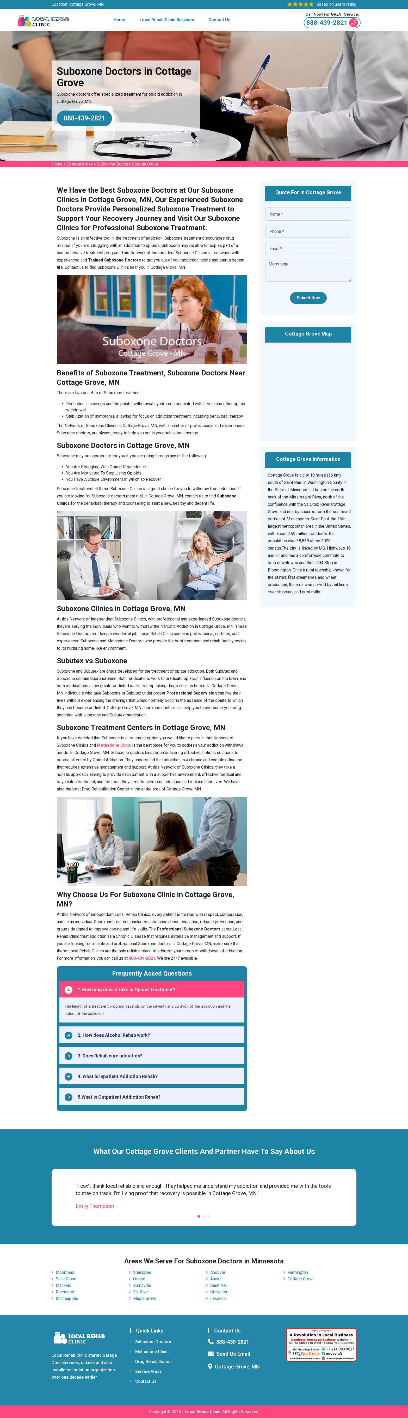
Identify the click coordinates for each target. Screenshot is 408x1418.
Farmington (298, 1272)
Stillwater (218, 1291)
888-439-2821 (332, 22)
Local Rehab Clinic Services (167, 19)
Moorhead (65, 1272)
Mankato (63, 1285)
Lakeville (218, 1298)
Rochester (65, 1291)
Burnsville (142, 1285)
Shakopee (142, 1272)
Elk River (141, 1291)
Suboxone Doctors (150, 1341)
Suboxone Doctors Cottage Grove (127, 164)
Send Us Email (233, 1354)
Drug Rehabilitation (151, 1361)
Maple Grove (144, 1298)
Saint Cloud (66, 1278)
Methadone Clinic (149, 1351)
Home (119, 19)
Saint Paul (219, 1285)
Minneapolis (67, 1298)
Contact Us (219, 19)
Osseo (139, 1278)
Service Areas (146, 1371)
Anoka (215, 1278)
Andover (217, 1272)
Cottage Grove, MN (86, 4)
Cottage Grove (80, 164)
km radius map (308, 388)
